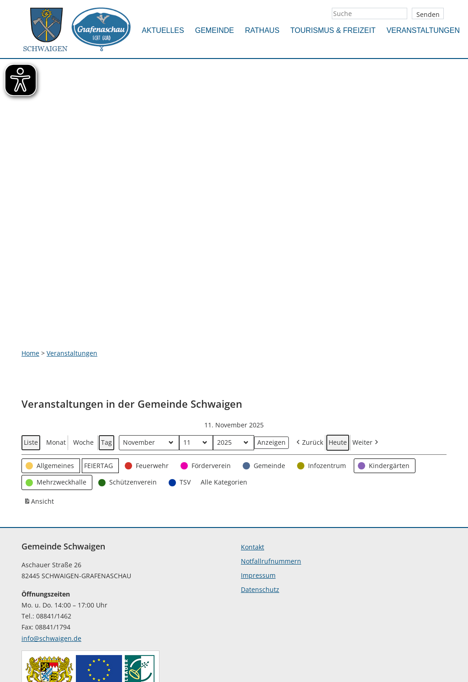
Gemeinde (214, 30)
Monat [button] (56, 373)
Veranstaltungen (423, 30)
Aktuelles (163, 30)
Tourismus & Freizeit (332, 30)
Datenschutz (260, 521)
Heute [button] (338, 373)
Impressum (258, 506)
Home (30, 284)
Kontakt (252, 478)
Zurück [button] (309, 374)
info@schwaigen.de (51, 570)
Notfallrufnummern (271, 492)
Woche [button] (83, 373)
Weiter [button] (366, 374)
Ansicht (39, 434)
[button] (50, 397)
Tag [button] (106, 373)
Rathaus (262, 30)
